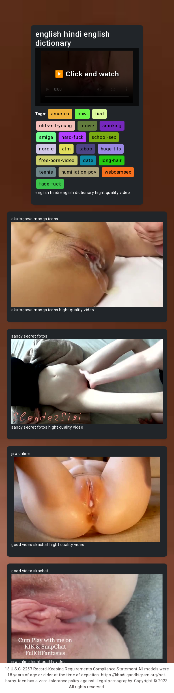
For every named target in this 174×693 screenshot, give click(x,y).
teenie (46, 172)
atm (66, 149)
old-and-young (55, 125)
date (88, 160)
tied (99, 113)
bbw (82, 113)
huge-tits (111, 149)
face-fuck (50, 184)
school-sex (104, 137)
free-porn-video (57, 160)
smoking (112, 125)
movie (87, 125)
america (60, 113)
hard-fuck (72, 137)
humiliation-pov (78, 172)
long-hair (112, 160)
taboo (86, 149)
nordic (46, 149)
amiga (46, 137)
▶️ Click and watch (87, 74)
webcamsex (118, 172)
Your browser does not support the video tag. (87, 264)
